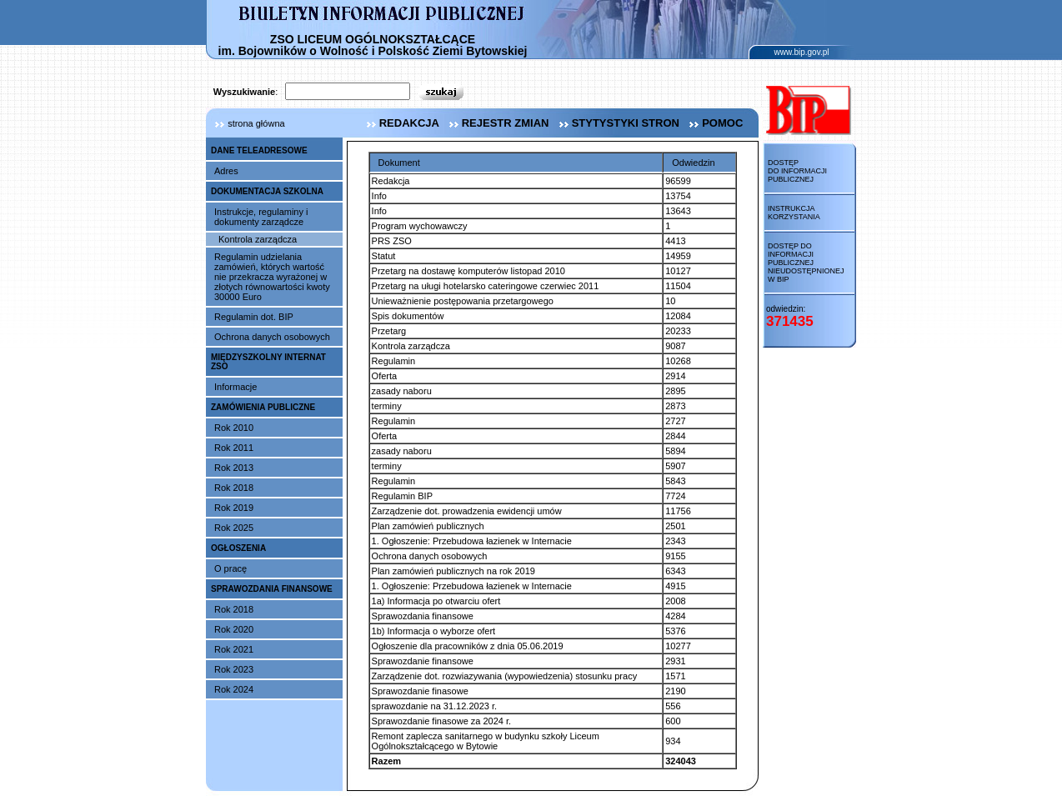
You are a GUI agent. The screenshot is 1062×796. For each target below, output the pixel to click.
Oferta (385, 376)
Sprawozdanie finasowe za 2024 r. (442, 721)
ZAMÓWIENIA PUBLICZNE (263, 407)
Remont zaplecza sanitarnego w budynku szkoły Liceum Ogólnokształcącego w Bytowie (485, 741)
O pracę (230, 568)
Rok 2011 (233, 448)
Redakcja (391, 181)
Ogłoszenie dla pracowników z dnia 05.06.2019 (468, 646)
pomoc (714, 123)
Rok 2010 (233, 428)
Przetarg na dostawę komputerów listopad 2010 (468, 271)
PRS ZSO (392, 241)
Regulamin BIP (402, 496)
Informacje (235, 387)
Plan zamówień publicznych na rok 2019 (453, 571)
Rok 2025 (233, 528)
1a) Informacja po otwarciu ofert (436, 601)
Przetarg (389, 331)
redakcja (401, 123)
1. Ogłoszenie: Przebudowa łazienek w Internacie (472, 541)
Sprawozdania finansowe (422, 616)
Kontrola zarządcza (257, 239)
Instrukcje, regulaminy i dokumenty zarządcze (261, 217)
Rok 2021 (233, 649)
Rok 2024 (233, 689)
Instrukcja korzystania (794, 212)
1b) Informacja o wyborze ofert (434, 631)
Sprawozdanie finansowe (422, 661)
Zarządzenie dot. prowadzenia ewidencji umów (467, 511)
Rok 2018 (233, 488)
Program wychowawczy (420, 226)
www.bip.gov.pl (801, 52)
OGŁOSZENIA (238, 548)
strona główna (245, 123)
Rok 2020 (233, 629)
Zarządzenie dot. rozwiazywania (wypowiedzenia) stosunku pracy (505, 676)
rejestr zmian (497, 123)
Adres (226, 171)
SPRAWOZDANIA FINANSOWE (272, 588)
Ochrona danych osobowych (272, 337)
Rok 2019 (233, 508)
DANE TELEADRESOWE (259, 150)
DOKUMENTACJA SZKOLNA (267, 191)
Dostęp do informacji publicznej (797, 170)
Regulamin (394, 361)
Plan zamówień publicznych (428, 526)
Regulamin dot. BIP (253, 317)
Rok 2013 (233, 468)
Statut (384, 256)
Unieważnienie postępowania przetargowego (463, 301)
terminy (387, 406)
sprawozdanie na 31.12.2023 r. (434, 706)
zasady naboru (402, 391)
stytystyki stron (617, 123)
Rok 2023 (233, 669)
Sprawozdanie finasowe (420, 691)
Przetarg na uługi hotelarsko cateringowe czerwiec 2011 (485, 286)
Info (379, 196)
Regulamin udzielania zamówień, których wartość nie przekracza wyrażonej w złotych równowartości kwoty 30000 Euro (272, 277)
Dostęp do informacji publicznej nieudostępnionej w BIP (806, 262)
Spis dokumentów (408, 316)
